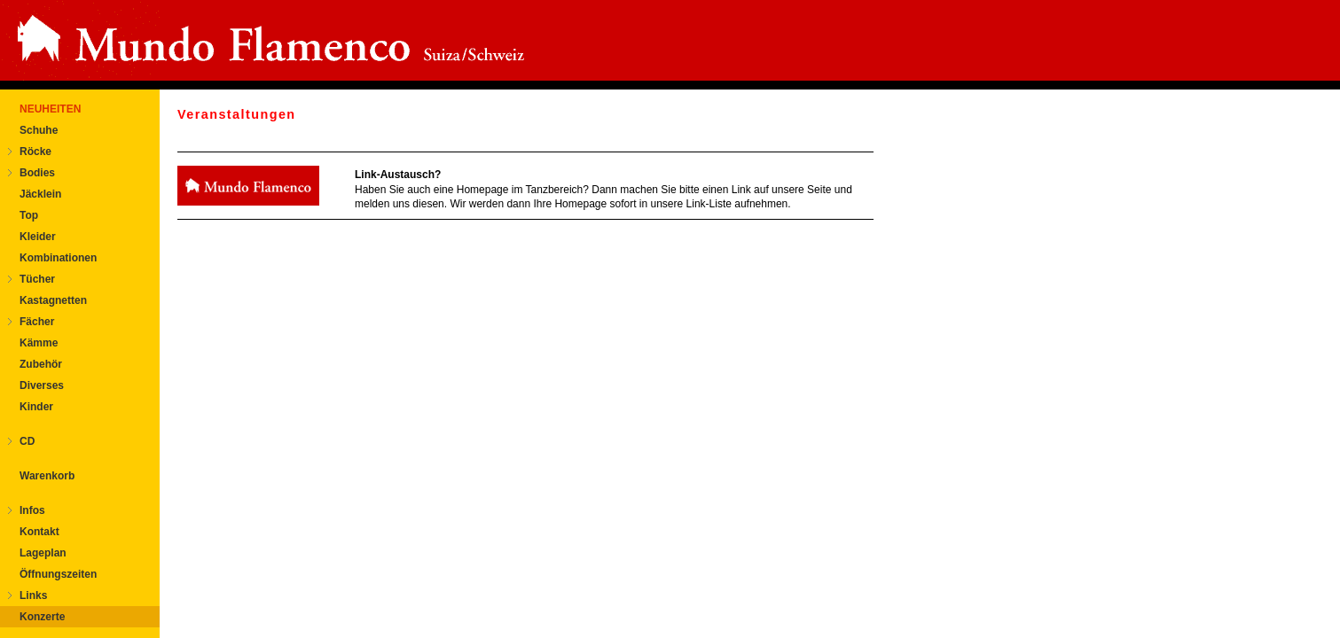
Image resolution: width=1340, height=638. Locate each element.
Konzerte (42, 617)
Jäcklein (40, 194)
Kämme (39, 343)
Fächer (37, 321)
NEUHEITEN (50, 109)
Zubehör (41, 364)
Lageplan (43, 553)
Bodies (37, 173)
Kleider (38, 236)
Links (33, 595)
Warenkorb (47, 476)
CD (27, 441)
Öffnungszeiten (58, 574)
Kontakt (39, 531)
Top (29, 215)
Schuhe (39, 130)
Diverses (42, 385)
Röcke (35, 151)
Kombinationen (58, 258)
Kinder (36, 407)
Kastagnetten (53, 300)
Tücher (37, 279)
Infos (32, 510)
